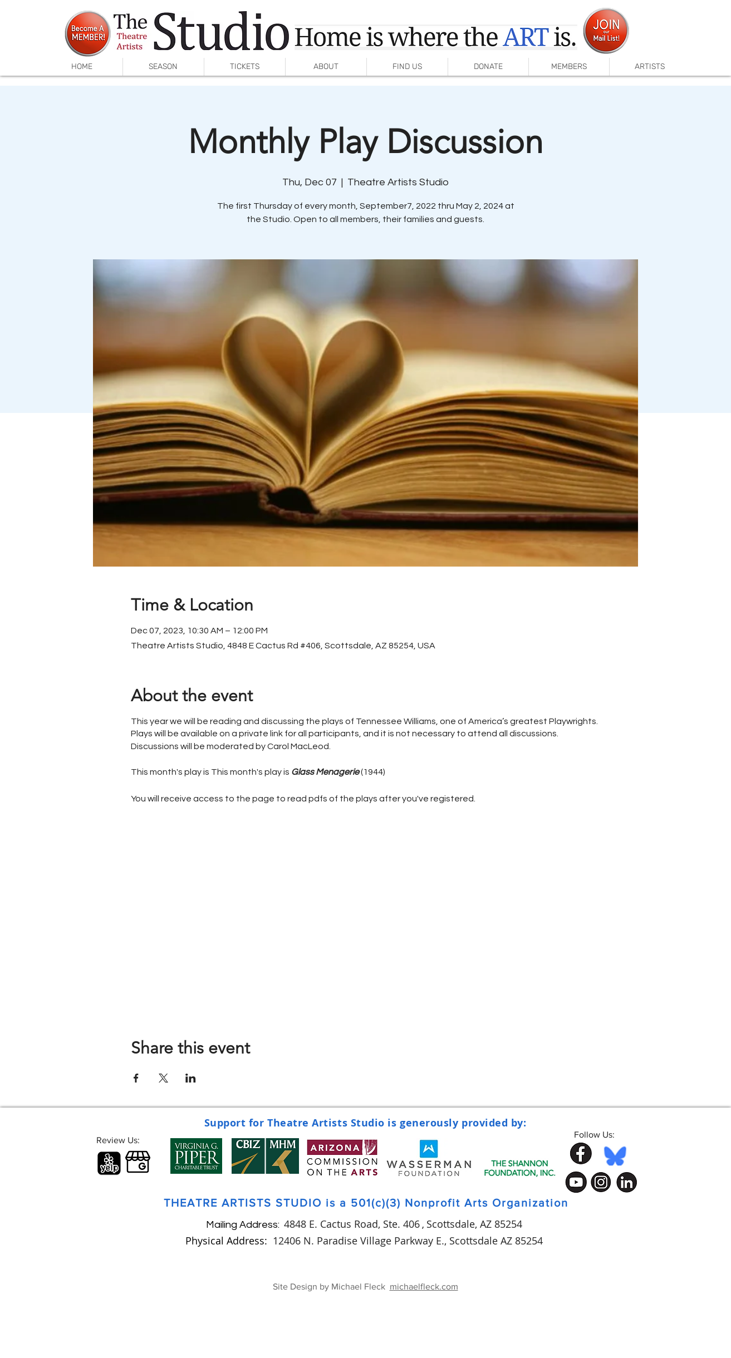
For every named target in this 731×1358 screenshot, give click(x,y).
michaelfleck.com (424, 1286)
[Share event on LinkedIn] (190, 1078)
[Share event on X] (163, 1078)
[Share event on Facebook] (136, 1078)
